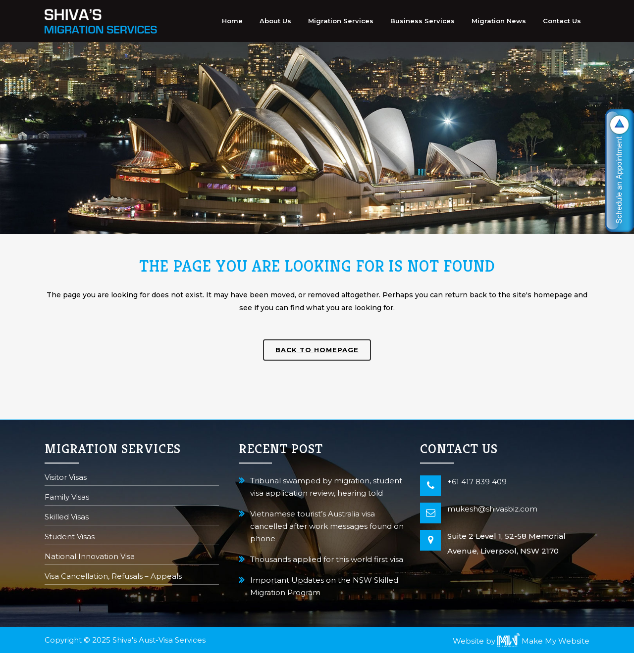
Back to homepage (317, 350)
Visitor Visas (66, 478)
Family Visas (67, 498)
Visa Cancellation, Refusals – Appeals (113, 577)
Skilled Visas (67, 517)
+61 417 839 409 (477, 481)
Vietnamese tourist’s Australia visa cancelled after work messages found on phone (327, 526)
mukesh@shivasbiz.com (492, 508)
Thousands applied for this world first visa (326, 559)
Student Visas (70, 537)
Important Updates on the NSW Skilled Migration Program (324, 586)
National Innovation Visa (90, 557)
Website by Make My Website (521, 641)
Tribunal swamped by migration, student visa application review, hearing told (326, 487)
